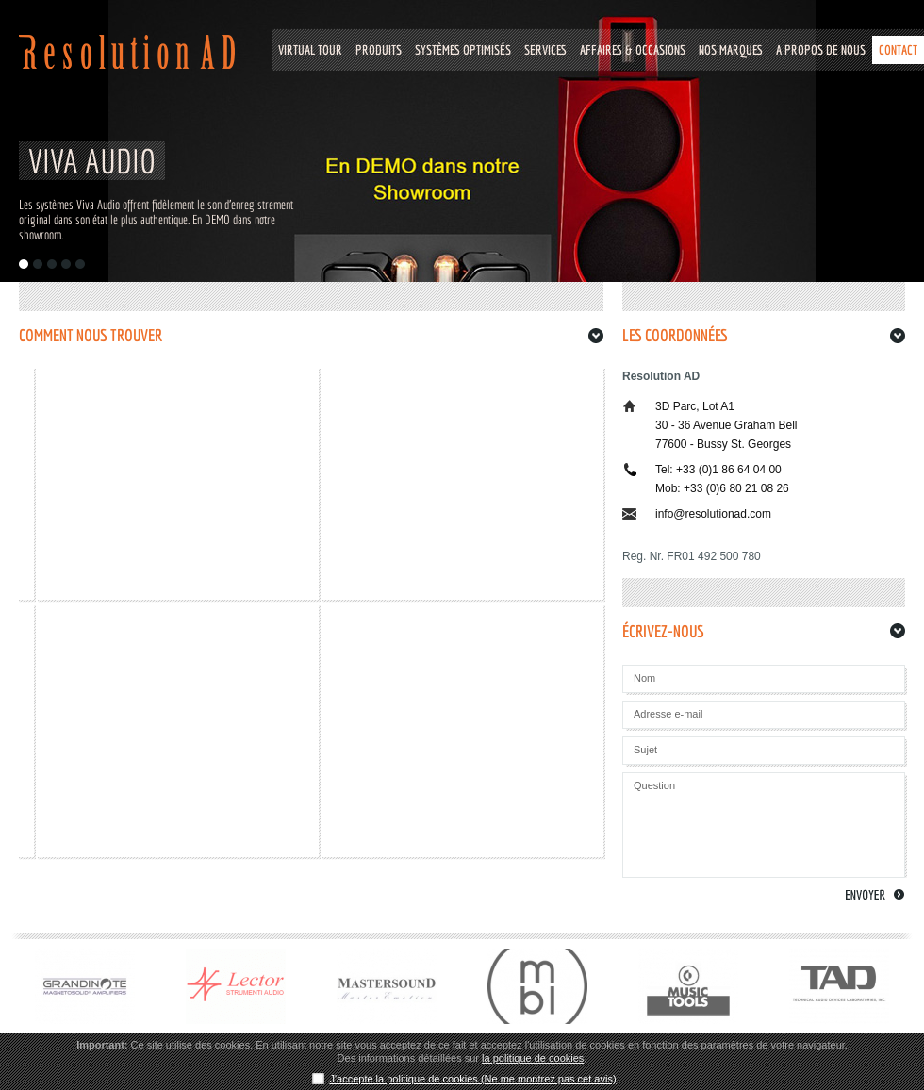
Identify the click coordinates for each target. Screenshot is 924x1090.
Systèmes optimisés (463, 50)
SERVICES (545, 50)
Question (654, 785)
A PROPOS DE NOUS (821, 50)
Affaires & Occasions (632, 50)
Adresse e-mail (668, 713)
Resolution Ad (127, 51)
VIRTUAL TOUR (310, 50)
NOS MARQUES (731, 50)
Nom (644, 678)
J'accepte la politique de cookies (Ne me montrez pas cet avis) (472, 1078)
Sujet (645, 749)
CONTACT (898, 50)
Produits (378, 50)
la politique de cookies (533, 1058)
